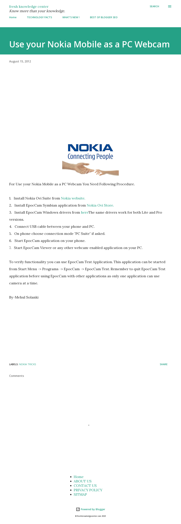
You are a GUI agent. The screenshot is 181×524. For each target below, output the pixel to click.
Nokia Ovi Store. (100, 205)
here (84, 212)
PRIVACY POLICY (88, 490)
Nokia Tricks (27, 364)
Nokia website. (73, 198)
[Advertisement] (90, 99)
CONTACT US (85, 485)
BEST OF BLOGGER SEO (104, 17)
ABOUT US (83, 481)
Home (12, 17)
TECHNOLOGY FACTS (39, 17)
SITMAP (80, 494)
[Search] (154, 6)
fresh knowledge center (29, 6)
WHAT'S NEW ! (71, 17)
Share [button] (164, 364)
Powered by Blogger (90, 509)
